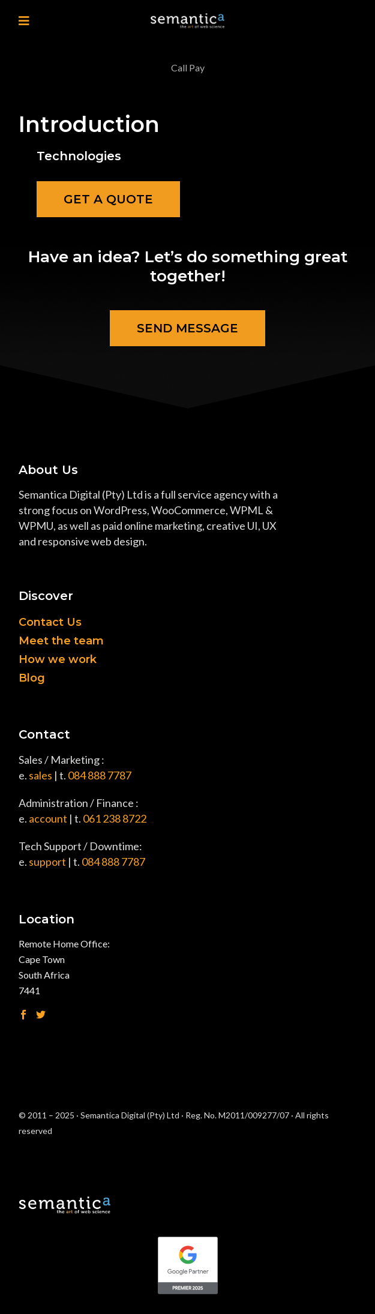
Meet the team (61, 640)
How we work (58, 659)
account (48, 818)
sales (40, 775)
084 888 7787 (99, 775)
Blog (32, 678)
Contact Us (50, 622)
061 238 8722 (114, 818)
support (47, 861)
